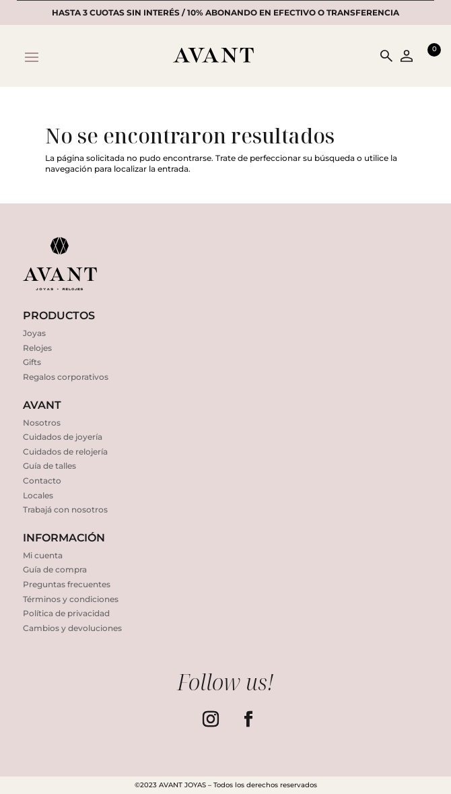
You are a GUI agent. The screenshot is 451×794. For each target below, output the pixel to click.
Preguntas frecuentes (66, 584)
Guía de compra (55, 569)
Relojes (37, 348)
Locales (38, 495)
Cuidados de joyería (62, 437)
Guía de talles (49, 466)
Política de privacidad (66, 613)
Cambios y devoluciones (72, 628)
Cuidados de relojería (65, 451)
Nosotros (42, 423)
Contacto (42, 480)
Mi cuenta (43, 555)
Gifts (32, 362)
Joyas (34, 333)
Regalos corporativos (65, 377)
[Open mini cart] (427, 56)
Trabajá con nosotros (65, 509)
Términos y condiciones (70, 599)
